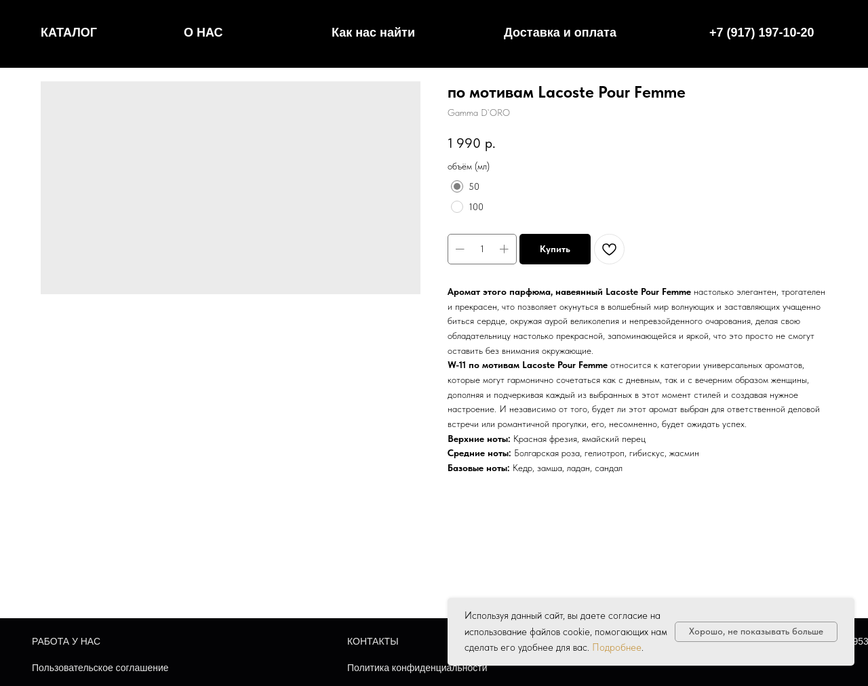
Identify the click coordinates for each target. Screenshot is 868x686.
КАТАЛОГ (69, 32)
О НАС (203, 32)
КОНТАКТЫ (373, 641)
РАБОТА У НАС (66, 641)
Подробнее (617, 647)
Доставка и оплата (560, 32)
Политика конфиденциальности (417, 667)
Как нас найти (373, 32)
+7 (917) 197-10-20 (761, 32)
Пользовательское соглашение (100, 667)
